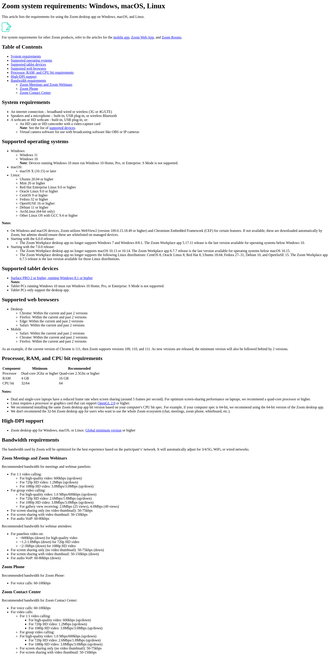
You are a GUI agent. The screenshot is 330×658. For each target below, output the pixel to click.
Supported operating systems (31, 60)
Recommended (79, 368)
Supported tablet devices (28, 64)
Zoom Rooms (171, 37)
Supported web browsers (28, 68)
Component (11, 368)
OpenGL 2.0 (106, 403)
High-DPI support (24, 76)
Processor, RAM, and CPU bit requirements (42, 72)
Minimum (39, 368)
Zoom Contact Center (35, 93)
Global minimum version (103, 430)
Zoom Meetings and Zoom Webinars (46, 84)
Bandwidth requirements (28, 80)
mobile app (121, 37)
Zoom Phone (29, 89)
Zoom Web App (142, 37)
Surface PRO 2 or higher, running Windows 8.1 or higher (52, 278)
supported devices (62, 128)
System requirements (26, 56)
